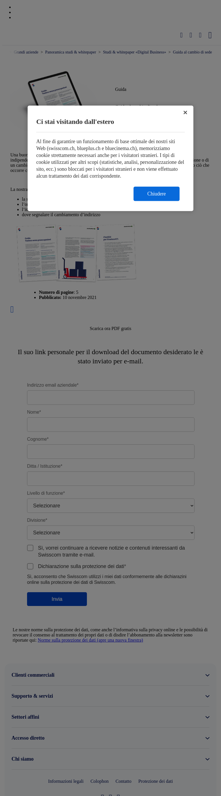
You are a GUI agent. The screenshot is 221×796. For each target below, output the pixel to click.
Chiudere (156, 194)
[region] (110, 158)
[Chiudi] (185, 112)
